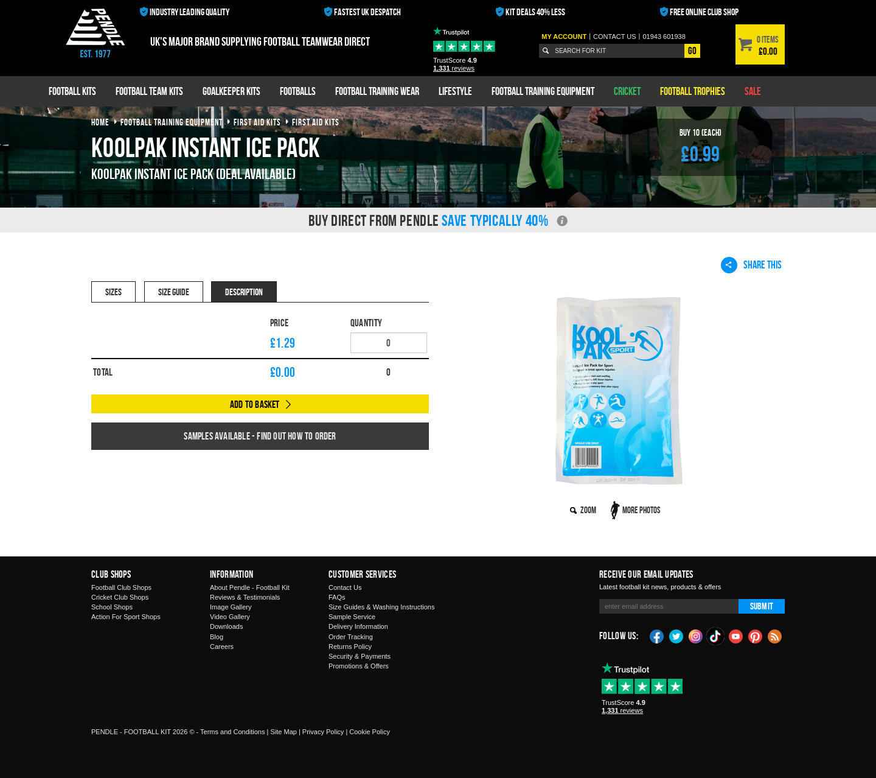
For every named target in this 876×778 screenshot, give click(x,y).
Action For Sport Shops (126, 616)
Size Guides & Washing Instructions (381, 607)
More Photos (641, 509)
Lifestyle (455, 91)
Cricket (627, 91)
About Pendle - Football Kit (250, 587)
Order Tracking (350, 636)
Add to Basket (255, 404)
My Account (563, 36)
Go (692, 50)
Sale (753, 91)
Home (100, 122)
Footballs (298, 91)
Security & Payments (359, 656)
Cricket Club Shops (119, 597)
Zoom (588, 509)
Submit (761, 606)
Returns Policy (350, 646)
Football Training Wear (377, 91)
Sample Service (351, 616)
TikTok (716, 636)
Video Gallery (230, 616)
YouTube (736, 635)
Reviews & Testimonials (245, 597)
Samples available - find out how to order (260, 435)
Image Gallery (230, 607)
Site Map (283, 731)
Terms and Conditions (232, 731)
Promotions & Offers (358, 666)
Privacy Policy (323, 731)
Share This (751, 265)
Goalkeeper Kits (231, 91)
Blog (216, 636)
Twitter (676, 635)
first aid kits (257, 122)
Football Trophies (692, 91)
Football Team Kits (149, 91)
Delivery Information (358, 626)
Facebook (657, 635)
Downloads (226, 626)
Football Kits (72, 91)
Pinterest (755, 635)
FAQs (337, 597)
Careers (222, 646)
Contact (614, 36)
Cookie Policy (369, 731)
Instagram (696, 635)
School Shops (112, 607)
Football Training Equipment (543, 91)
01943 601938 (663, 36)
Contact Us (344, 587)
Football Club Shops (121, 587)
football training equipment (171, 122)
